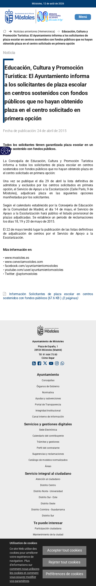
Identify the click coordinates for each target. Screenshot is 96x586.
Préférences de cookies (64, 574)
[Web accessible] (4, 151)
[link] (34, 16)
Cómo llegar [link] (48, 358)
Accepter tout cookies (64, 550)
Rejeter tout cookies (64, 562)
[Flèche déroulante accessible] (8, 151)
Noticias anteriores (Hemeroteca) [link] (34, 31)
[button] (83, 17)
